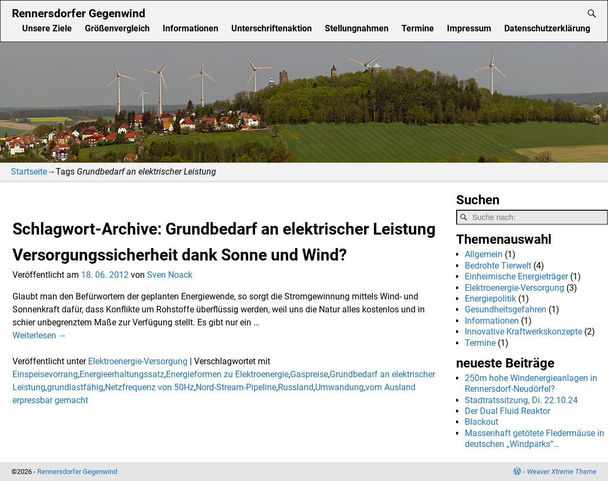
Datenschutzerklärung (547, 28)
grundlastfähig (75, 387)
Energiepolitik (490, 298)
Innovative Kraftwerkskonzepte (523, 331)
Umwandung (339, 387)
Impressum (469, 28)
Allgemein (484, 254)
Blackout (481, 422)
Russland (295, 387)
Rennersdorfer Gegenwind (78, 13)
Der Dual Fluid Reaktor (507, 411)
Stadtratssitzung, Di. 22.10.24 (521, 400)
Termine (418, 28)
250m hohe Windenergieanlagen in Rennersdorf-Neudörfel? (531, 383)
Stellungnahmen (357, 28)
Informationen (190, 28)
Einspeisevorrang (45, 374)
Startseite (29, 171)
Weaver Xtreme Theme (562, 471)
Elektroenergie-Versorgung (138, 361)
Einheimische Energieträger (516, 276)
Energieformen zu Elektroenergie (227, 374)
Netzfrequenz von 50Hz (149, 387)
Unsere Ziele (47, 28)
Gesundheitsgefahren (505, 309)
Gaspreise (309, 374)
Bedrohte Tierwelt (498, 265)
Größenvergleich (117, 28)
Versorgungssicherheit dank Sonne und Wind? (179, 254)
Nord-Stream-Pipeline (236, 387)
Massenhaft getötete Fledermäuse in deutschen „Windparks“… (534, 438)
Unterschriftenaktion (271, 28)
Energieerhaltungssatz (121, 374)
